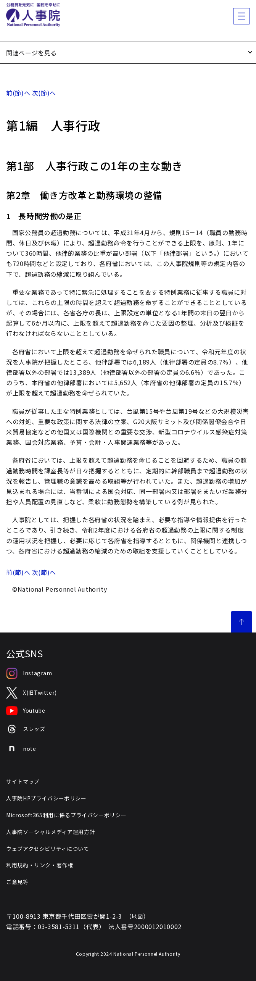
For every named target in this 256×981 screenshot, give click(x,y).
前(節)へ (18, 92)
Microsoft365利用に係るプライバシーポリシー (66, 815)
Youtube (25, 710)
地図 (137, 916)
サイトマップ (23, 781)
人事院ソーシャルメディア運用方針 (50, 832)
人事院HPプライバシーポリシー (46, 798)
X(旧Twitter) (31, 693)
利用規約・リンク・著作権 (39, 865)
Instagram (29, 673)
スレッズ (25, 729)
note (21, 748)
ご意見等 (17, 882)
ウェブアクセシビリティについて (47, 848)
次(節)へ (44, 92)
